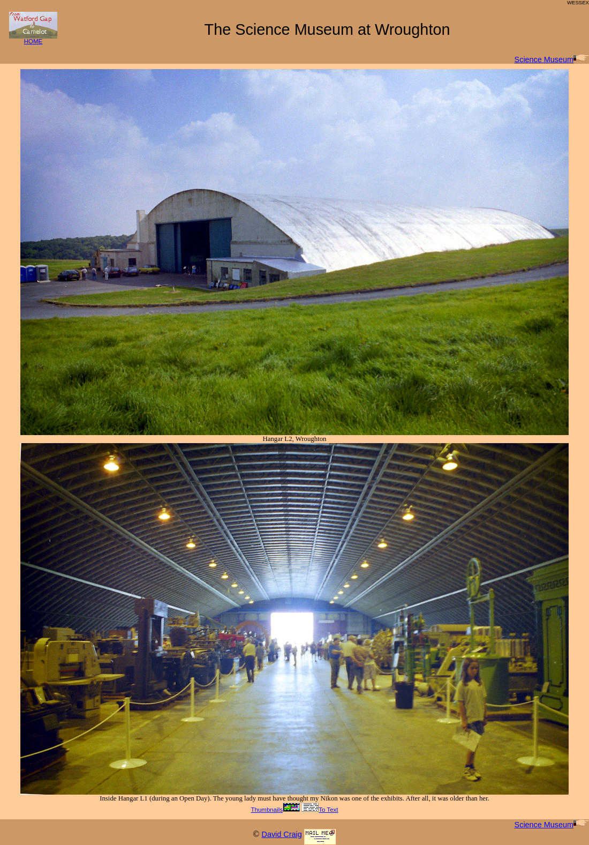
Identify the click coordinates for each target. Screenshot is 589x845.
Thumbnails (275, 809)
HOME (33, 38)
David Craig (281, 834)
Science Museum (552, 59)
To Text (319, 809)
